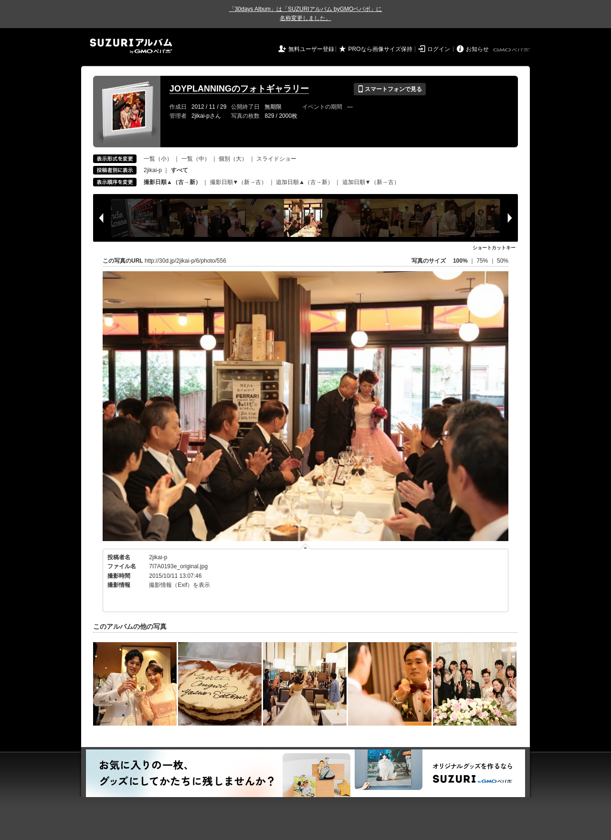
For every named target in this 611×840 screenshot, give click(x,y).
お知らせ (477, 49)
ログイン (438, 49)
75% (482, 260)
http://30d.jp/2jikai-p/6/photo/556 (185, 260)
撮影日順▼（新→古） (238, 182)
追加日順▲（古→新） (304, 182)
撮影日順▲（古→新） (172, 182)
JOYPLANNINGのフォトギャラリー (239, 88)
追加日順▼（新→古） (371, 182)
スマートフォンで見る (390, 89)
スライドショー (276, 158)
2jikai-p (153, 170)
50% (502, 260)
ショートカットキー (494, 247)
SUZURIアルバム (131, 46)
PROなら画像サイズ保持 (380, 49)
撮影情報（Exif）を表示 (179, 585)
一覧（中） (195, 158)
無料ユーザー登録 (311, 49)
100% (460, 260)
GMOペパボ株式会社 (512, 50)
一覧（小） (158, 158)
